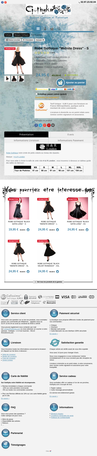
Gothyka (8, 35)
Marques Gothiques (22, 35)
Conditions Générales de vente (62, 412)
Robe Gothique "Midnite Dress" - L (48, 223)
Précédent (28, 40)
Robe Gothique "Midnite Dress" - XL (19, 263)
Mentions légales (57, 410)
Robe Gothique (12, 153)
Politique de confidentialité (60, 414)
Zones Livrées (7, 356)
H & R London (36, 35)
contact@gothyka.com (12, 325)
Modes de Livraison (9, 352)
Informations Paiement (71, 140)
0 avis (70, 134)
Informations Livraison (26, 140)
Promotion (10, 49)
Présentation (26, 134)
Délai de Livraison (8, 351)
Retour (13, 40)
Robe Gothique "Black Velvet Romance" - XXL (48, 263)
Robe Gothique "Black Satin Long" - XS (78, 223)
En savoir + (54, 330)
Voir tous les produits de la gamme (48, 278)
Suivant (40, 40)
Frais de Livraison (8, 354)
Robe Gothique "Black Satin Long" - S (19, 223)
